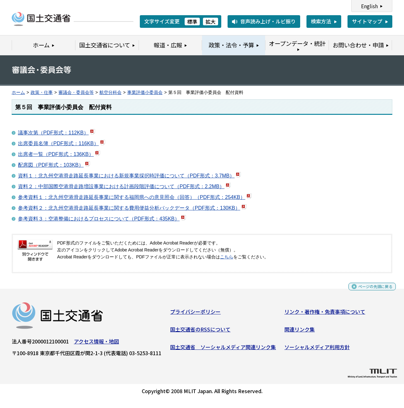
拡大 (210, 21)
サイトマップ (367, 21)
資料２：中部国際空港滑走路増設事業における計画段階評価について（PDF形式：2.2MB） (121, 186)
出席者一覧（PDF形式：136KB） (56, 154)
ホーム (18, 92)
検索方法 (321, 21)
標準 (192, 21)
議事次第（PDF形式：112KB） (53, 132)
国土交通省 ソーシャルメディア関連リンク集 (223, 349)
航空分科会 (110, 92)
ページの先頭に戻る (370, 291)
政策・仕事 (42, 92)
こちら (226, 257)
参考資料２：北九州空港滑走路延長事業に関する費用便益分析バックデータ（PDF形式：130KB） (129, 208)
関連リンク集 (299, 332)
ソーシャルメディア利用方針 (317, 349)
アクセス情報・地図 (96, 344)
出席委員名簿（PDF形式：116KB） (58, 143)
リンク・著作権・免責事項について (324, 314)
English (369, 6)
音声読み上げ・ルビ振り (268, 21)
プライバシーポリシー (195, 314)
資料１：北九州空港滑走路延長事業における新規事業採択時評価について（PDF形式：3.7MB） (126, 175)
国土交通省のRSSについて (200, 332)
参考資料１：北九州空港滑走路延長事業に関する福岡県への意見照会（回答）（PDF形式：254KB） (131, 197)
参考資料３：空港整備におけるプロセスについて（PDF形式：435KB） (99, 218)
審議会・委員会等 (76, 92)
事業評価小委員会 (145, 92)
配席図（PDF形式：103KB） (51, 165)
